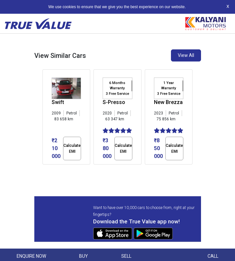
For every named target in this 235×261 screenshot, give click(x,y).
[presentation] (46, 118)
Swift (58, 102)
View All (186, 55)
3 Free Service (117, 94)
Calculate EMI (72, 148)
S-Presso (114, 102)
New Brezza (168, 102)
